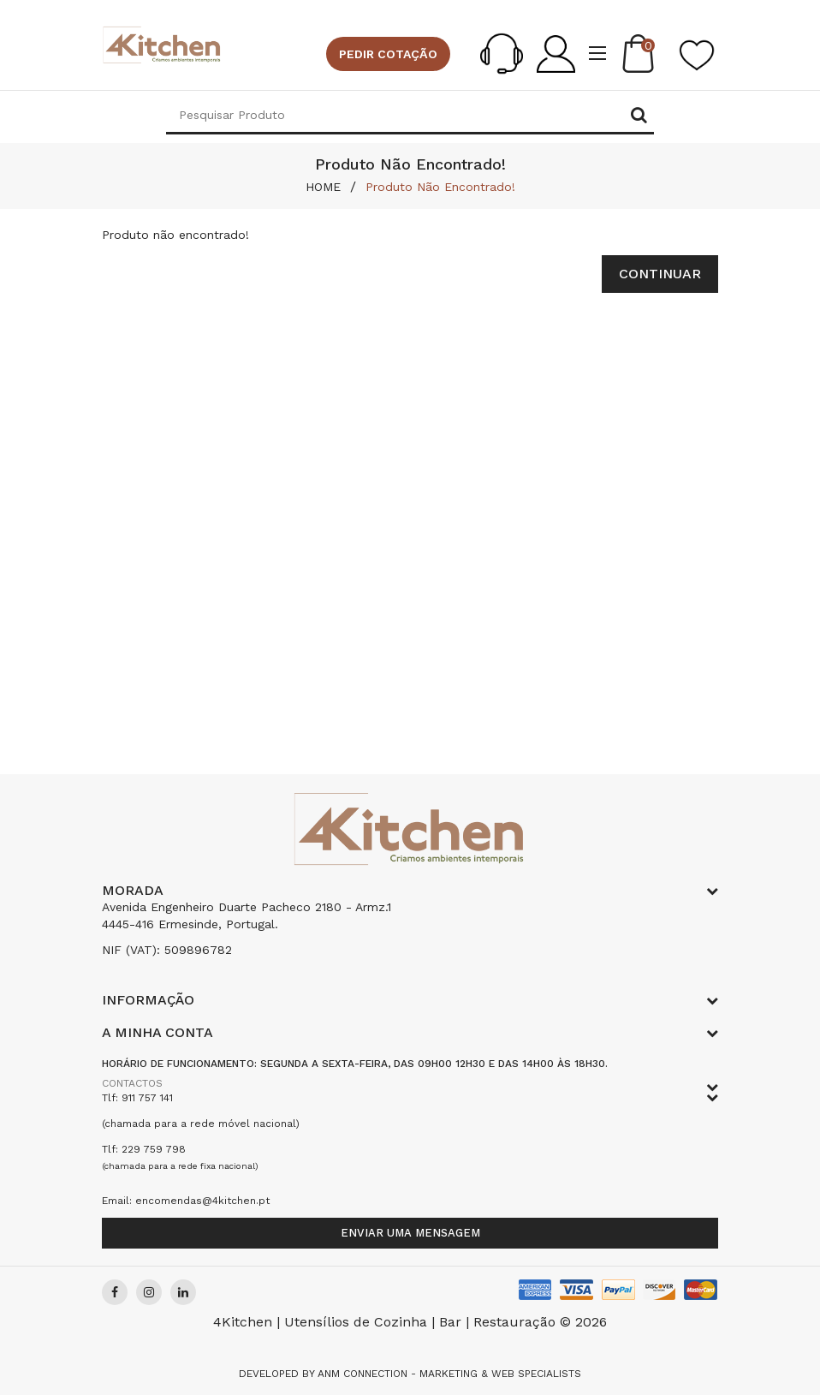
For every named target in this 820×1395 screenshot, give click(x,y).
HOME (323, 187)
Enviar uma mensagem (410, 1232)
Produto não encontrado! (440, 187)
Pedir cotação (388, 54)
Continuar (660, 273)
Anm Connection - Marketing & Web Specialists (449, 1374)
